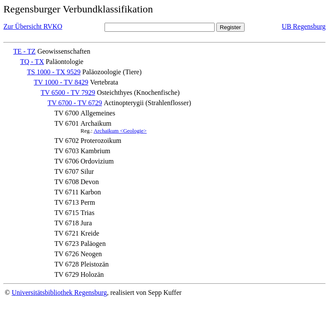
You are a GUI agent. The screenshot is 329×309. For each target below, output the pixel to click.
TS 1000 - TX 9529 (54, 72)
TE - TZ (24, 51)
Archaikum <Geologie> (120, 130)
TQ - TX (32, 61)
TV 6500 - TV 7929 (68, 92)
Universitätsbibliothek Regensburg (59, 292)
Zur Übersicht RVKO (32, 26)
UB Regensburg (304, 26)
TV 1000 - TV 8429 (61, 82)
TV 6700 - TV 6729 (75, 102)
